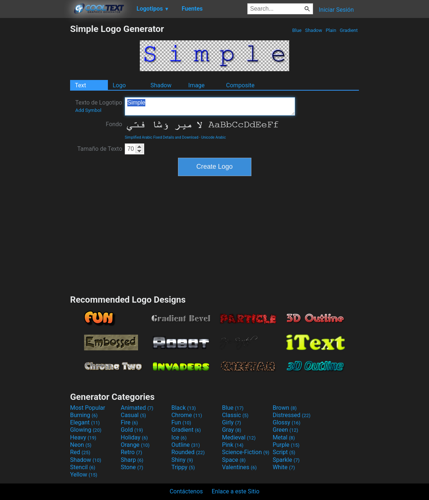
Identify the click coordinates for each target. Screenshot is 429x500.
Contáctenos (186, 491)
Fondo (114, 124)
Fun (181, 422)
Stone (132, 467)
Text (80, 85)
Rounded (188, 452)
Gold (132, 429)
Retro (131, 452)
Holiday (134, 437)
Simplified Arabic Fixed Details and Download (161, 137)
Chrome (186, 415)
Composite (240, 85)
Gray (231, 429)
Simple (210, 106)
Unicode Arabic (213, 137)
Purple (286, 444)
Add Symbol (88, 110)
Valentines (239, 467)
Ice (178, 437)
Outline (185, 444)
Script (284, 452)
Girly (231, 422)
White (284, 467)
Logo (119, 85)
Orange (135, 444)
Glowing (85, 429)
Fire (129, 422)
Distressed (291, 415)
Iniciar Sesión (336, 9)
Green (285, 429)
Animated (137, 407)
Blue (297, 30)
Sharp (132, 459)
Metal (284, 437)
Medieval (239, 437)
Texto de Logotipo (98, 106)
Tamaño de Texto (99, 148)
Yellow (83, 474)
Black (183, 407)
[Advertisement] (35, 133)
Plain (330, 30)
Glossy (287, 422)
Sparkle (286, 459)
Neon (80, 444)
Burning (84, 415)
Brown (285, 407)
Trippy (183, 467)
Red (80, 452)
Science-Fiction (245, 452)
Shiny (182, 459)
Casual (133, 415)
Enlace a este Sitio (235, 491)
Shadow (313, 30)
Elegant (85, 422)
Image (196, 85)
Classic (235, 415)
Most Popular (87, 407)
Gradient (349, 30)
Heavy (83, 437)
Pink (233, 444)
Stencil (82, 467)
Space (234, 459)
